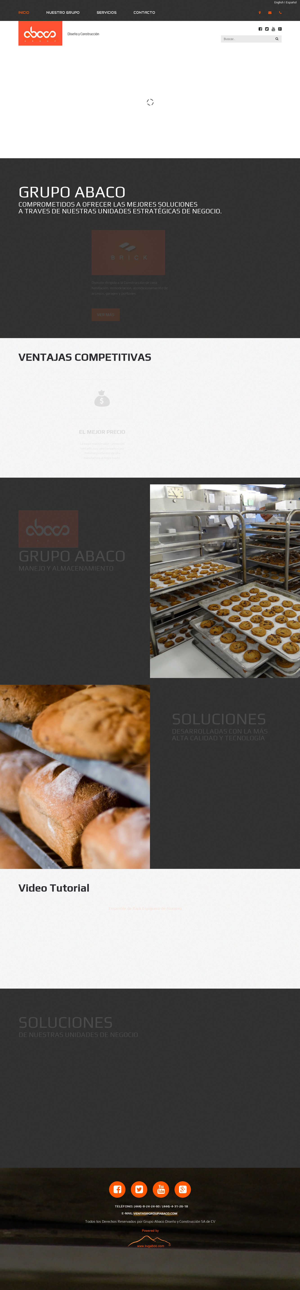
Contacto (144, 13)
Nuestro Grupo (63, 13)
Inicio (23, 13)
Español (291, 2)
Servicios (106, 13)
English (279, 2)
